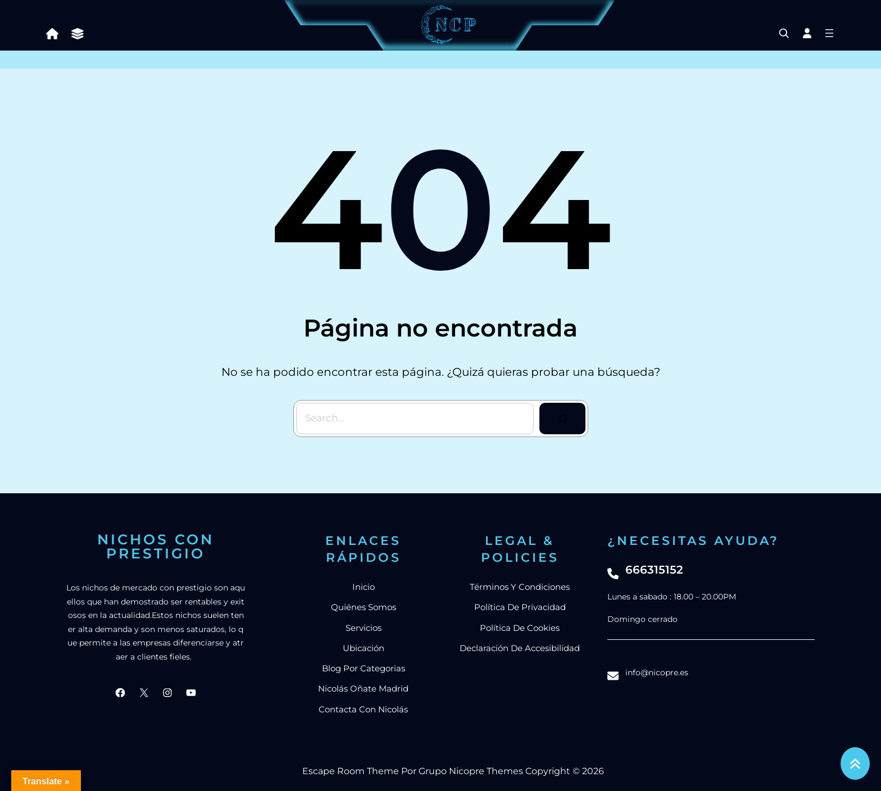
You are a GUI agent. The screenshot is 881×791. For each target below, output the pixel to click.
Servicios (364, 627)
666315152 (654, 569)
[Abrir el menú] (829, 33)
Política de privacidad (520, 607)
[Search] (562, 418)
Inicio (363, 586)
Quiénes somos (363, 607)
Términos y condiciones (520, 586)
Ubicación (363, 648)
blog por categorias (363, 668)
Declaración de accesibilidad (520, 648)
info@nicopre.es (656, 672)
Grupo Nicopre (451, 771)
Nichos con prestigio (155, 546)
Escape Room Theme (350, 771)
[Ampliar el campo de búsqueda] (784, 33)
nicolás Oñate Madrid (363, 688)
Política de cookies (520, 627)
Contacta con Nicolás (363, 709)
